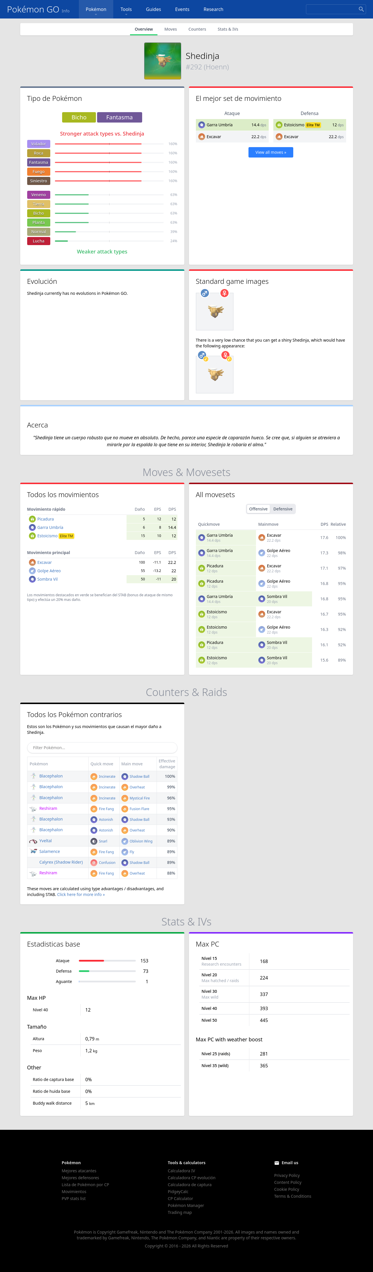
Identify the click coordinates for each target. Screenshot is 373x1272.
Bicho (38, 213)
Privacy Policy (287, 1175)
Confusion (102, 862)
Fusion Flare (135, 808)
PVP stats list (74, 1198)
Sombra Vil (47, 579)
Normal (38, 231)
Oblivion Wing (137, 841)
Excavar (214, 136)
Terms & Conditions (292, 1196)
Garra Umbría (220, 124)
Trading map (180, 1212)
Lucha (38, 241)
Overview (144, 29)
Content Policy (287, 1182)
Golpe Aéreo (49, 570)
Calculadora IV (181, 1170)
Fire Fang (102, 808)
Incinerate (102, 776)
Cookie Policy (286, 1189)
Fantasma (38, 162)
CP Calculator (180, 1198)
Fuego (38, 171)
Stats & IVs (228, 29)
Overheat (133, 787)
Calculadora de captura (190, 1184)
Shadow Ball (135, 776)
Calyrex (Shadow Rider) (56, 862)
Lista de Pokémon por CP (85, 1184)
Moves (170, 29)
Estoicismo (294, 124)
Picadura (45, 519)
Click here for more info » (81, 894)
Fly (127, 851)
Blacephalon (46, 776)
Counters (197, 29)
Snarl (98, 841)
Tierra (38, 204)
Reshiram (43, 808)
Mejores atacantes (79, 1170)
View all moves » (270, 152)
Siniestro (38, 181)
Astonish (101, 819)
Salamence (44, 851)
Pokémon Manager (186, 1205)
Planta (38, 222)
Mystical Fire (135, 798)
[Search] (336, 9)
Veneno (38, 194)
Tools (126, 11)
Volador (38, 144)
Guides (153, 9)
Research (214, 9)
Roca (38, 153)
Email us (290, 1162)
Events (182, 9)
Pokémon (96, 11)
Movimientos (74, 1191)
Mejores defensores (80, 1177)
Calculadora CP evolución (192, 1177)
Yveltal (40, 840)
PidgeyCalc (178, 1191)
